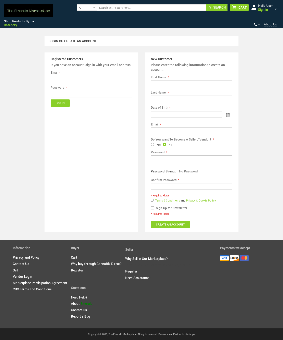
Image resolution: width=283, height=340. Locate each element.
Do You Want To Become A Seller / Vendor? (181, 139)
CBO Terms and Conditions (32, 289)
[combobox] (162, 7)
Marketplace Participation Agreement (40, 283)
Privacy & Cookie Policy (201, 200)
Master (244, 258)
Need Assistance (137, 278)
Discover (234, 258)
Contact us (79, 310)
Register (77, 270)
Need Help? (79, 297)
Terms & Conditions (168, 200)
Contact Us (21, 264)
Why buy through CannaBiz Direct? (96, 264)
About (82, 303)
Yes (158, 145)
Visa (224, 258)
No (170, 145)
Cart (74, 257)
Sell (15, 270)
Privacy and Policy (26, 257)
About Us (270, 24)
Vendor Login (22, 276)
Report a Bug (80, 316)
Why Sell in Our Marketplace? (146, 258)
